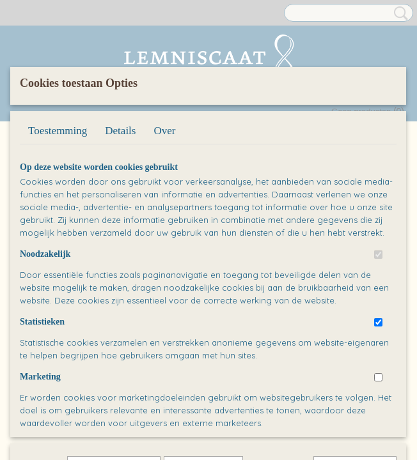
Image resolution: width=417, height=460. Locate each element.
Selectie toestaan (203, 386)
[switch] (378, 341)
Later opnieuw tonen (114, 386)
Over (164, 217)
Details (120, 217)
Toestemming (57, 217)
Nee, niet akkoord (355, 386)
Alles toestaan (278, 386)
